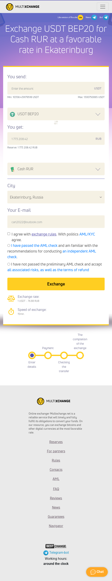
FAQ (56, 489)
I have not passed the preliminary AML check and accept (54, 267)
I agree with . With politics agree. (53, 237)
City (11, 185)
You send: (17, 76)
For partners (56, 451)
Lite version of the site (70, 17)
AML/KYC (87, 234)
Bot (104, 17)
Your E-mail (19, 210)
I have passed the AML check (34, 245)
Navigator (56, 525)
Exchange (56, 284)
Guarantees (56, 516)
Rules (56, 460)
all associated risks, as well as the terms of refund (48, 269)
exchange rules (44, 234)
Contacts (56, 469)
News (91, 17)
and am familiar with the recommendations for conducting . (52, 251)
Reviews (56, 498)
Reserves (56, 442)
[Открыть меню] (103, 7)
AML (56, 478)
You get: (15, 127)
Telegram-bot (56, 553)
